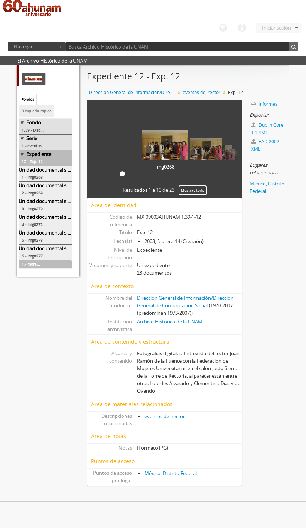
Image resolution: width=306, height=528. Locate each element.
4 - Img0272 (32, 224)
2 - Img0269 (32, 193)
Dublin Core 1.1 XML (267, 129)
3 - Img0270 (32, 208)
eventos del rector (201, 92)
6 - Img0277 (32, 256)
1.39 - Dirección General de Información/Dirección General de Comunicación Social (47, 130)
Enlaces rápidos (241, 28)
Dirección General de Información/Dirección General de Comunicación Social (133, 92)
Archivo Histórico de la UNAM (169, 321)
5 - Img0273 (32, 240)
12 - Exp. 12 (32, 161)
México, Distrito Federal (170, 473)
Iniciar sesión (276, 27)
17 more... (31, 264)
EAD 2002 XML (265, 145)
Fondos (27, 99)
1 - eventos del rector (41, 145)
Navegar (23, 46)
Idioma (223, 28)
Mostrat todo (192, 190)
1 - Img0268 (32, 177)
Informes (264, 104)
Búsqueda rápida (36, 111)
